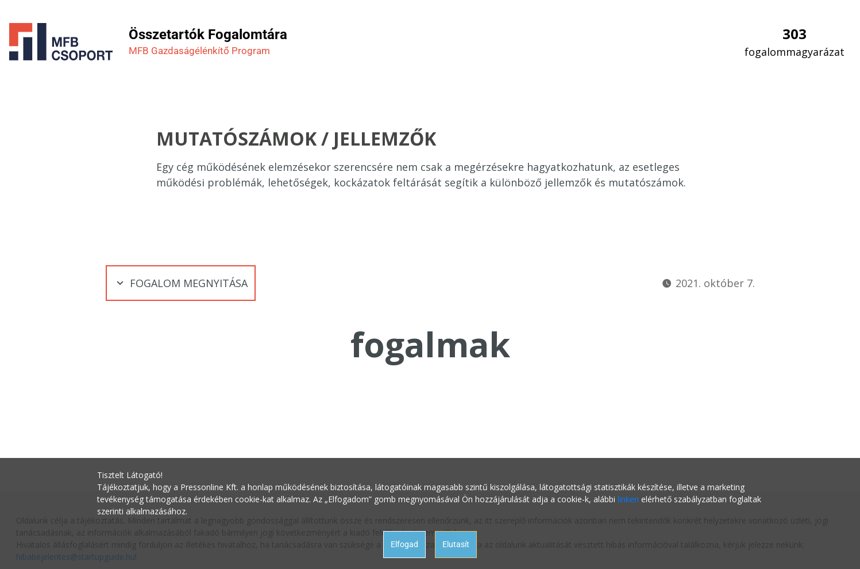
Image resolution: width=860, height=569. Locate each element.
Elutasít (455, 544)
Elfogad (404, 544)
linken (628, 499)
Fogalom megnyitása (181, 283)
